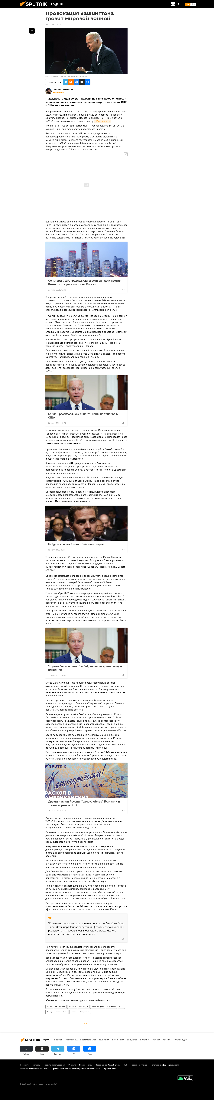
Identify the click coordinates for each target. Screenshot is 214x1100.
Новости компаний (139, 1065)
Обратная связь (110, 1068)
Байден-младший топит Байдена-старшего (77, 544)
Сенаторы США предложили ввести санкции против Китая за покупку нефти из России (84, 282)
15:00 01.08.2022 (53, 24)
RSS (125, 1065)
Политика (72, 1007)
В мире (49, 1007)
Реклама (72, 1065)
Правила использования (54, 1065)
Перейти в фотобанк (80, 76)
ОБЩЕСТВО (132, 1040)
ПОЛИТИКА (104, 1040)
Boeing (49, 1012)
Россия (166, 1040)
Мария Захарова (98, 1007)
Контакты (36, 1065)
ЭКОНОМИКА (118, 1040)
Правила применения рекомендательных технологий (76, 1068)
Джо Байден (83, 1007)
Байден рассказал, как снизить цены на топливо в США (83, 415)
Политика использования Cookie (34, 1068)
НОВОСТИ (58, 1040)
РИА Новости (102, 121)
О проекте (24, 1065)
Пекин (57, 1012)
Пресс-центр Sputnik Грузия (108, 1065)
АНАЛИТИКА (60, 1007)
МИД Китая (111, 1007)
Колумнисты (84, 1012)
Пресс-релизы (85, 1065)
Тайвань (74, 1012)
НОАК (121, 1007)
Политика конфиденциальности (165, 1065)
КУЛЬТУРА (145, 1040)
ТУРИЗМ (156, 1040)
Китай (65, 1012)
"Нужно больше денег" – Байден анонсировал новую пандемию (85, 667)
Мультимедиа (180, 1040)
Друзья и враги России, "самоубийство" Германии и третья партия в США (84, 803)
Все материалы (58, 93)
